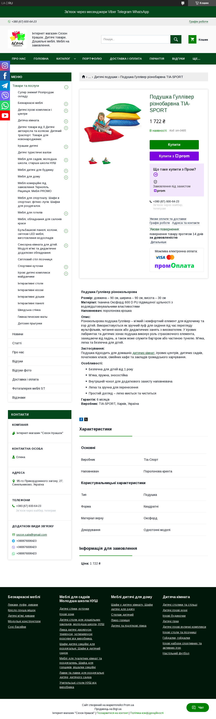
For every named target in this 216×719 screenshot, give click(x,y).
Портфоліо (92, 58)
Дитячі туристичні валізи (34, 152)
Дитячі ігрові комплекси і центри (35, 111)
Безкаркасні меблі (30, 103)
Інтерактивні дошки (31, 296)
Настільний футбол (176, 653)
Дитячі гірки (171, 621)
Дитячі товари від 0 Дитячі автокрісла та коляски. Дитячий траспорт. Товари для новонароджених (39, 133)
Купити (174, 144)
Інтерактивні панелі (31, 303)
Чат (198, 707)
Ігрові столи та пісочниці (179, 632)
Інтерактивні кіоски (30, 290)
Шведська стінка (29, 310)
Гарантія (157, 58)
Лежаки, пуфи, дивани (23, 604)
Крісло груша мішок (21, 610)
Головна (41, 58)
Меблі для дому (29, 176)
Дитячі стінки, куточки (74, 608)
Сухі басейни (17, 626)
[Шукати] (175, 39)
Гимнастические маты (32, 316)
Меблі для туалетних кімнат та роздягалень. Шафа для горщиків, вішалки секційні (81, 663)
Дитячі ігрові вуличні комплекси (184, 626)
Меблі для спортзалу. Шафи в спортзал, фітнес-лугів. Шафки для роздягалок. (39, 201)
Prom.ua (129, 705)
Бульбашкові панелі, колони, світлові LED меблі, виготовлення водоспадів (38, 234)
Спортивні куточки (30, 266)
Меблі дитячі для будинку (36, 169)
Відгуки (178, 58)
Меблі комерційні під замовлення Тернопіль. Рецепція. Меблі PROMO (35, 187)
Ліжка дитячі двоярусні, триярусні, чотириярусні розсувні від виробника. (76, 634)
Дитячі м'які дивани (21, 615)
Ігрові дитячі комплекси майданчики (34, 274)
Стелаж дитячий (122, 614)
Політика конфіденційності (147, 713)
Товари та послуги (25, 85)
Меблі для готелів (30, 212)
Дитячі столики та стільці (180, 604)
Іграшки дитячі (28, 145)
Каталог (63, 58)
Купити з (174, 156)
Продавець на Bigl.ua (108, 709)
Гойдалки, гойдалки (176, 637)
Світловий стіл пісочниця (35, 259)
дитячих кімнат (143, 353)
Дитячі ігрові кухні (175, 610)
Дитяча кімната (28, 120)
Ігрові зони (67, 614)
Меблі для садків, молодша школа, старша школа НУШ (37, 161)
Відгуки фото (22, 370)
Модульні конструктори (24, 621)
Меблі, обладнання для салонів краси (40, 221)
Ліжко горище (120, 620)
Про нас (19, 58)
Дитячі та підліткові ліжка (128, 625)
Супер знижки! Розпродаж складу (36, 94)
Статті (17, 343)
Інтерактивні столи (30, 283)
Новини (17, 334)
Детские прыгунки (30, 323)
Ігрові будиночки (174, 615)
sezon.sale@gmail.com (31, 534)
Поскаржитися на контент (112, 713)
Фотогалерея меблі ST (28, 388)
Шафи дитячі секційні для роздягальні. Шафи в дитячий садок (80, 648)
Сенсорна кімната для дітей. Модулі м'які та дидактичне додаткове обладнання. (38, 248)
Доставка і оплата (126, 58)
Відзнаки (18, 397)
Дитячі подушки (105, 77)
